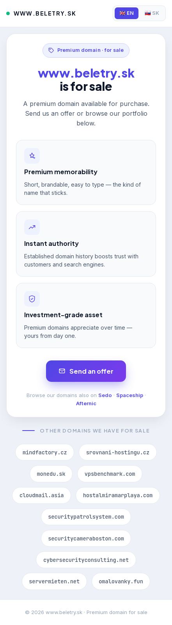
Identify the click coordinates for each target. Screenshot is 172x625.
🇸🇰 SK (152, 13)
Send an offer (86, 371)
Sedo (105, 395)
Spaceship (129, 395)
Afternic (86, 403)
